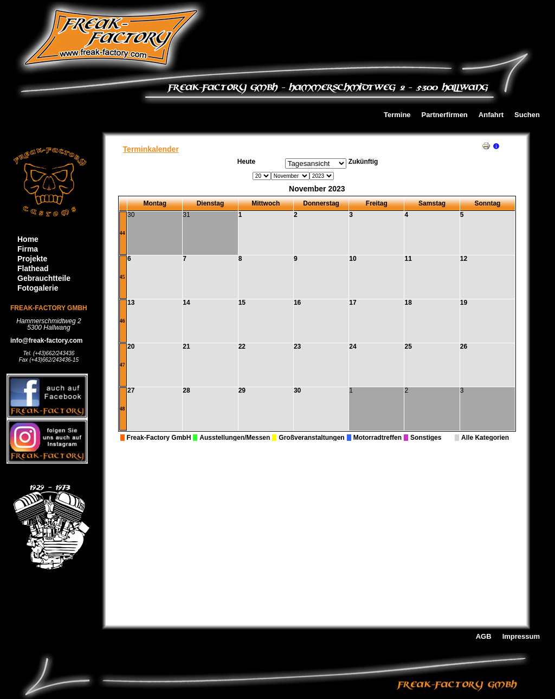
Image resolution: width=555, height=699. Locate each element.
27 (130, 390)
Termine (397, 115)
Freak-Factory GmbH (159, 437)
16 (297, 302)
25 (407, 346)
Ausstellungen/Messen (234, 437)
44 (122, 233)
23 (297, 346)
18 (407, 302)
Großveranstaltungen (311, 437)
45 (122, 277)
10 (352, 258)
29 (242, 390)
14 (186, 302)
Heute (246, 161)
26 (463, 346)
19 (463, 302)
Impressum (521, 636)
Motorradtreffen (377, 437)
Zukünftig (363, 161)
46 (122, 321)
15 (242, 302)
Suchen (527, 115)
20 (130, 346)
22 (242, 346)
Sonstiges (425, 437)
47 (122, 365)
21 (186, 346)
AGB (484, 636)
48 (122, 409)
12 (463, 258)
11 (407, 258)
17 (352, 302)
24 (352, 346)
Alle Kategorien (485, 437)
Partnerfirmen (445, 115)
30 (297, 390)
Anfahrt (491, 115)
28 (186, 390)
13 (130, 302)
